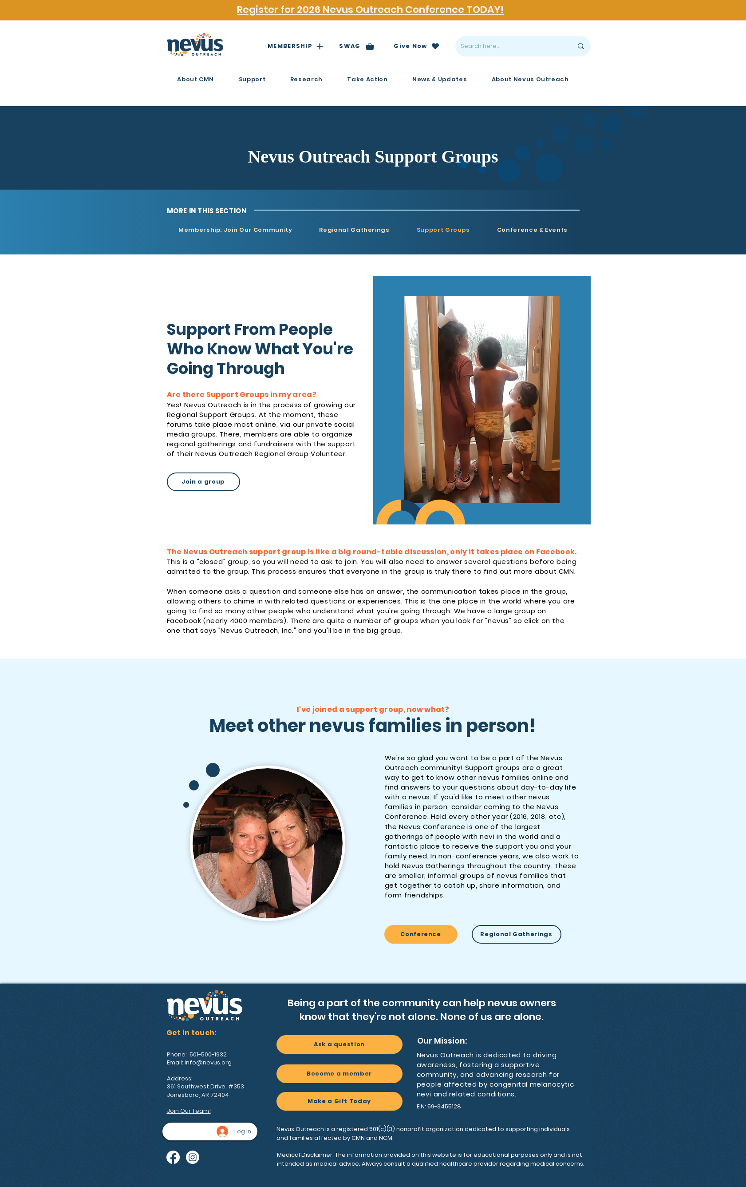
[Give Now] (417, 46)
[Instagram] (192, 1157)
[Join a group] (203, 481)
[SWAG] (357, 46)
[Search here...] (510, 46)
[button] (196, 79)
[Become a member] (339, 1073)
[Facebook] (173, 1157)
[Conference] (421, 934)
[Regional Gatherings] (516, 934)
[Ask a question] (339, 1044)
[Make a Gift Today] (339, 1101)
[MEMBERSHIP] (296, 46)
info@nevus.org (208, 1062)
